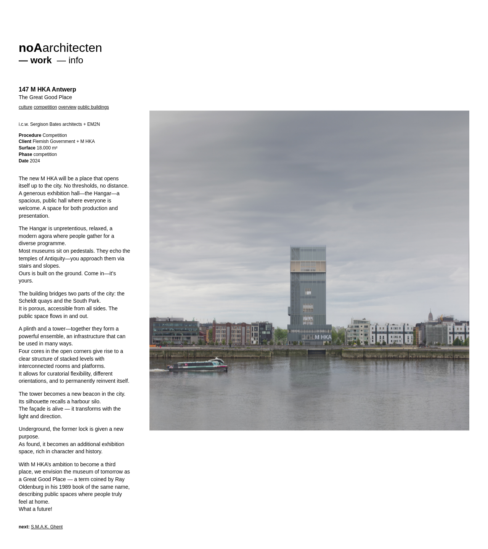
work (41, 60)
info (76, 60)
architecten (60, 48)
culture (25, 107)
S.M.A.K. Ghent (47, 527)
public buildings (93, 107)
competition (45, 107)
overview (67, 107)
